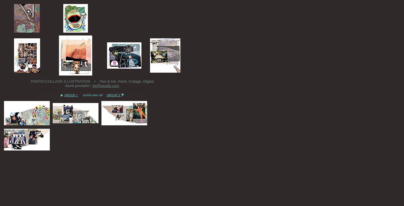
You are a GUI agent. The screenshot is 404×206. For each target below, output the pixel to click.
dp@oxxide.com (105, 86)
